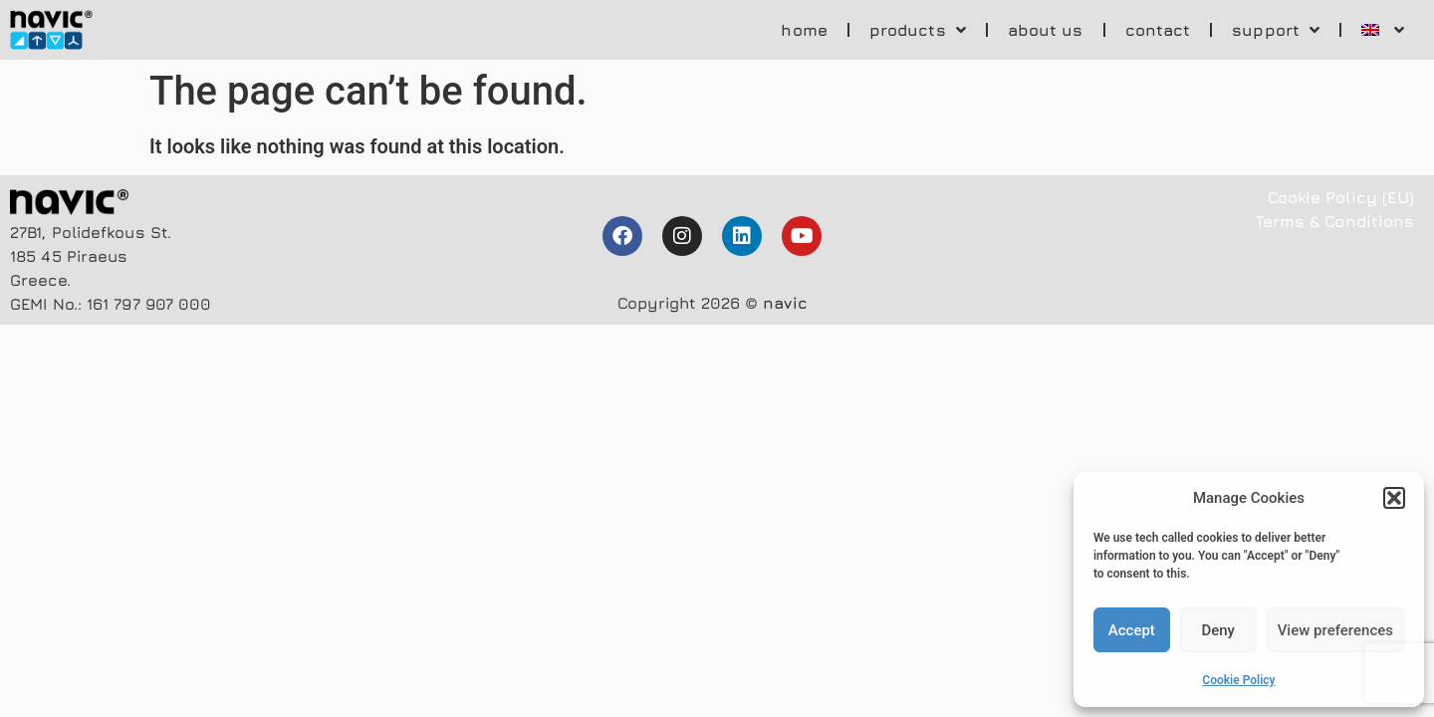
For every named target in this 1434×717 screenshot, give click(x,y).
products (917, 30)
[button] (1394, 498)
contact (1158, 30)
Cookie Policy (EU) (1341, 197)
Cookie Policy (1238, 680)
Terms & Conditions (1335, 221)
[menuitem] (1382, 30)
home (804, 30)
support (1275, 30)
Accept (1131, 630)
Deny (1218, 630)
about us (1045, 30)
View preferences (1335, 630)
